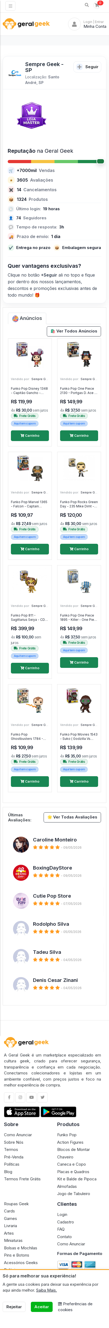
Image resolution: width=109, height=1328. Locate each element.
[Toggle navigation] (10, 6)
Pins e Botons (16, 1255)
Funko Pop (67, 1134)
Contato (64, 1236)
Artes (9, 1233)
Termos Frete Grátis (22, 1178)
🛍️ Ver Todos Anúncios (74, 331)
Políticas (11, 1164)
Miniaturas (13, 1240)
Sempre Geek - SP (44, 379)
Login (62, 1214)
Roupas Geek (16, 1203)
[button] (86, 5)
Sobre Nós (13, 1142)
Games (10, 1218)
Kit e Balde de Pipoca (77, 1178)
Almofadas (67, 1186)
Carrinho (29, 436)
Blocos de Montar (73, 1149)
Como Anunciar (18, 1134)
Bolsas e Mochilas (20, 1247)
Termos (11, 1149)
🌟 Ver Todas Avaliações (72, 817)
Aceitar (41, 1306)
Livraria (10, 1225)
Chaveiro (65, 1156)
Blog (8, 1171)
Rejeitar (14, 1306)
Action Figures (70, 1142)
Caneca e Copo (71, 1164)
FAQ (61, 1229)
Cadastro (65, 1221)
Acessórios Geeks (21, 1262)
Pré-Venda (13, 1156)
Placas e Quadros (73, 1171)
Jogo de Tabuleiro (73, 1193)
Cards (9, 1211)
